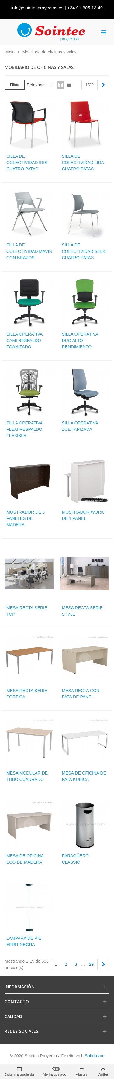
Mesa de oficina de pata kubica (84, 776)
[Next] (103, 85)
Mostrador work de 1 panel (83, 515)
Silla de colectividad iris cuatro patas (26, 162)
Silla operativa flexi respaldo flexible (24, 429)
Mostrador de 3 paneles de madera (25, 518)
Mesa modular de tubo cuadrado (27, 776)
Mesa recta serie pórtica (26, 693)
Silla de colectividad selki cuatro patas (84, 251)
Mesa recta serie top (26, 611)
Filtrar (14, 85)
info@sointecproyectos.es (37, 7)
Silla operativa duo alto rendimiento (80, 340)
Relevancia (40, 84)
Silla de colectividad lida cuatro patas (83, 162)
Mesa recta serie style (82, 611)
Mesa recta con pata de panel (80, 693)
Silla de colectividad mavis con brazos (29, 251)
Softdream (95, 1055)
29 (91, 964)
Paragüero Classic (75, 859)
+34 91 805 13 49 (85, 7)
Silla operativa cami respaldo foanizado (24, 340)
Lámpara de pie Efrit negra (23, 941)
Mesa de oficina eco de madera (24, 859)
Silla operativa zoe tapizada (80, 426)
